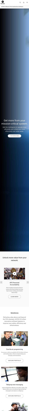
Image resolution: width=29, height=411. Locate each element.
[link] (14, 135)
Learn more (14, 296)
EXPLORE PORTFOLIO (14, 360)
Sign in (23, 2)
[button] (14, 135)
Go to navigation (27, 2)
